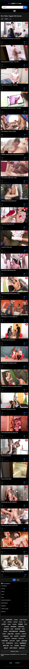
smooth (23, 645)
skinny (4, 633)
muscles (22, 648)
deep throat (13, 648)
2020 (12, 629)
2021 (11, 645)
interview (14, 638)
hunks (9, 624)
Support (17, 663)
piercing (10, 622)
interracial (9, 643)
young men (5, 640)
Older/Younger (14, 608)
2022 (3, 619)
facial (5, 631)
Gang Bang (14, 586)
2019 (25, 624)
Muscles (14, 611)
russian (15, 622)
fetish (16, 643)
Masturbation (14, 603)
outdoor (23, 636)
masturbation (13, 631)
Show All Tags (14, 651)
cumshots (9, 619)
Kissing (14, 588)
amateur (24, 641)
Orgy (14, 597)
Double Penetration (14, 600)
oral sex (6, 645)
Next (18, 579)
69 (24, 622)
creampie (17, 633)
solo (23, 629)
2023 (3, 643)
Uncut (14, 594)
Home (10, 663)
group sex (21, 638)
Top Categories (6, 583)
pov (11, 636)
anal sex (10, 634)
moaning (6, 626)
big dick (6, 629)
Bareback (14, 606)
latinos (4, 624)
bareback (23, 643)
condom (14, 624)
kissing (16, 645)
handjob (24, 633)
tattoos (17, 629)
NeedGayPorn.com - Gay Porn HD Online (13, 666)
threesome (21, 626)
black (20, 622)
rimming (22, 631)
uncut (6, 648)
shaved (16, 636)
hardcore (12, 640)
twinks (20, 624)
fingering (13, 626)
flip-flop (7, 638)
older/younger (23, 619)
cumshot (6, 636)
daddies (16, 619)
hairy (18, 641)
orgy (4, 622)
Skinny (14, 591)
